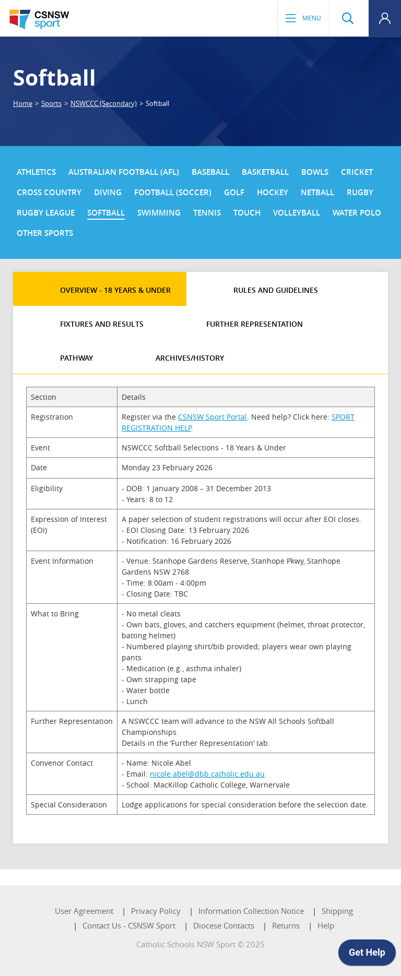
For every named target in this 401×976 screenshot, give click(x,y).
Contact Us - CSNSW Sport (128, 925)
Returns (286, 925)
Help (325, 925)
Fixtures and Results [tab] (102, 324)
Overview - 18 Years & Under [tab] (115, 290)
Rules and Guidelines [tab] (275, 290)
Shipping (337, 911)
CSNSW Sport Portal (212, 417)
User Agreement (84, 911)
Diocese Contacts (223, 925)
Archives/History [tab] (190, 358)
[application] (367, 955)
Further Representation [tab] (254, 324)
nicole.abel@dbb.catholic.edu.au (207, 774)
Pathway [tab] (76, 358)
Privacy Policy (156, 911)
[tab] (28, 282)
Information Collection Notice (251, 911)
